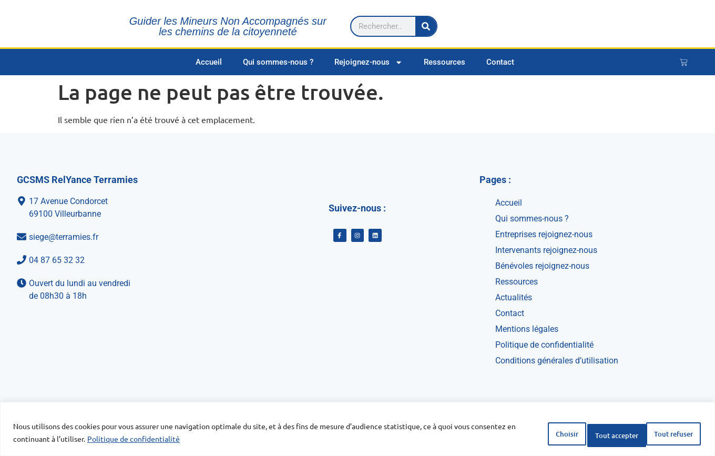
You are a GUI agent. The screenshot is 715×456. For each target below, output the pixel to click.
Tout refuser (584, 434)
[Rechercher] (682, 23)
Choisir (516, 434)
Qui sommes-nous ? (278, 62)
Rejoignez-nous (368, 62)
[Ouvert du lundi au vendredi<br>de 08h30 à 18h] (118, 289)
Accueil (209, 62)
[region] (357, 431)
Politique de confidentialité (180, 440)
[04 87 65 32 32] (118, 260)
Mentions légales (526, 329)
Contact (500, 62)
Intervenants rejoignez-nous (546, 250)
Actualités (513, 297)
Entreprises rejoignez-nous (544, 234)
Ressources (444, 62)
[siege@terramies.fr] (118, 237)
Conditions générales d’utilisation (556, 361)
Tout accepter (663, 434)
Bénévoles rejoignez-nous (542, 266)
